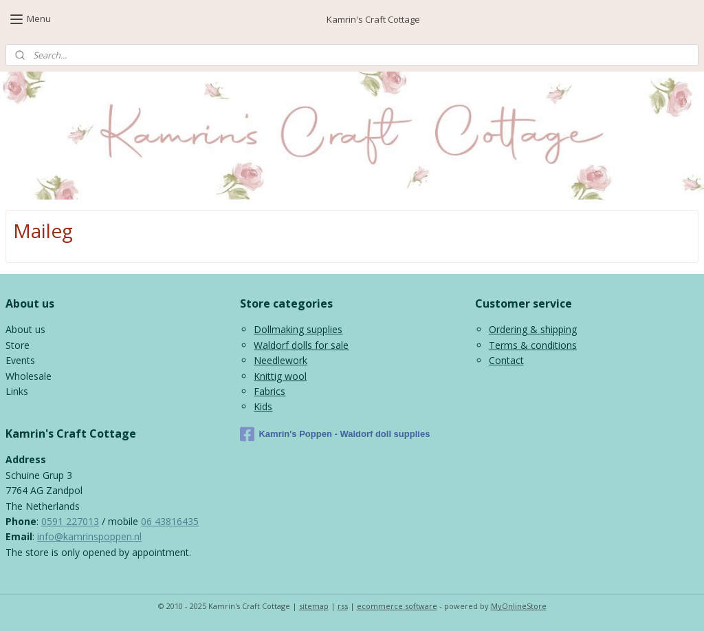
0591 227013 (70, 521)
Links (17, 391)
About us (25, 329)
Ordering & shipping (533, 329)
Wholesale (29, 376)
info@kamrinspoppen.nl (89, 536)
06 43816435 (170, 521)
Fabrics (269, 391)
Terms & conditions (533, 345)
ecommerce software (397, 606)
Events (20, 360)
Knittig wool (280, 376)
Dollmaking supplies (298, 329)
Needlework (280, 360)
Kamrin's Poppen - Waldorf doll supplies (335, 434)
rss (343, 606)
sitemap (314, 606)
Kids (263, 406)
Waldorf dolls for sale (301, 345)
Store (18, 345)
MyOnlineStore (519, 606)
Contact (506, 360)
